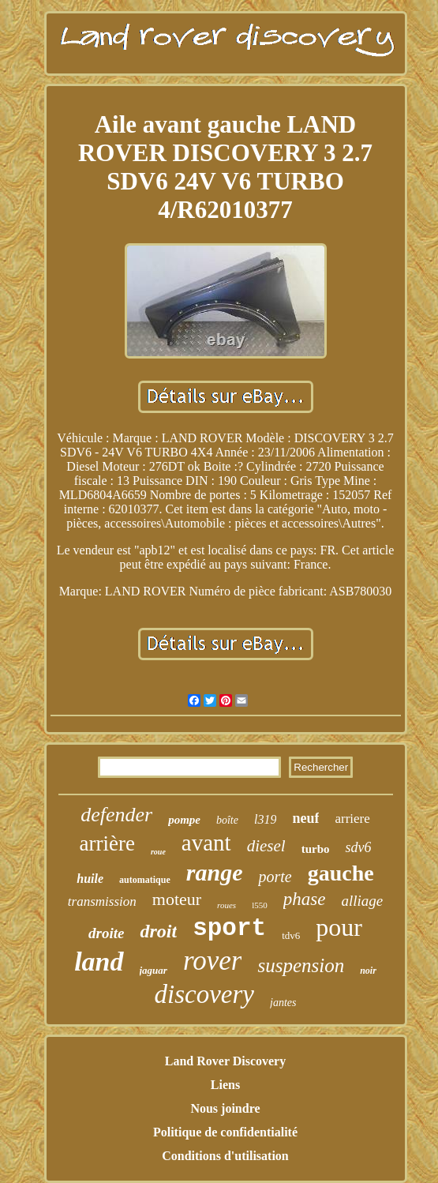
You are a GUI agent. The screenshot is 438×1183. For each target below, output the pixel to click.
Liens (225, 1084)
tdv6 (291, 935)
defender (116, 814)
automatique (144, 879)
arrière (107, 843)
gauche (341, 873)
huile (90, 878)
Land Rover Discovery (225, 1061)
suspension (300, 965)
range (214, 872)
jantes (283, 1002)
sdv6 (358, 847)
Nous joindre (225, 1108)
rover (212, 960)
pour (339, 927)
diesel (266, 845)
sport (229, 928)
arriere (352, 818)
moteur (176, 899)
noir (368, 970)
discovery (204, 994)
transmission (102, 901)
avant (206, 842)
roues (226, 905)
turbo (315, 849)
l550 (260, 905)
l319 (265, 819)
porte (274, 876)
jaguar (153, 970)
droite (106, 933)
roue (158, 851)
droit (158, 931)
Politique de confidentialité (225, 1132)
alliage (362, 900)
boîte (227, 820)
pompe (184, 819)
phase (304, 899)
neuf (305, 818)
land (98, 961)
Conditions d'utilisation (225, 1155)
